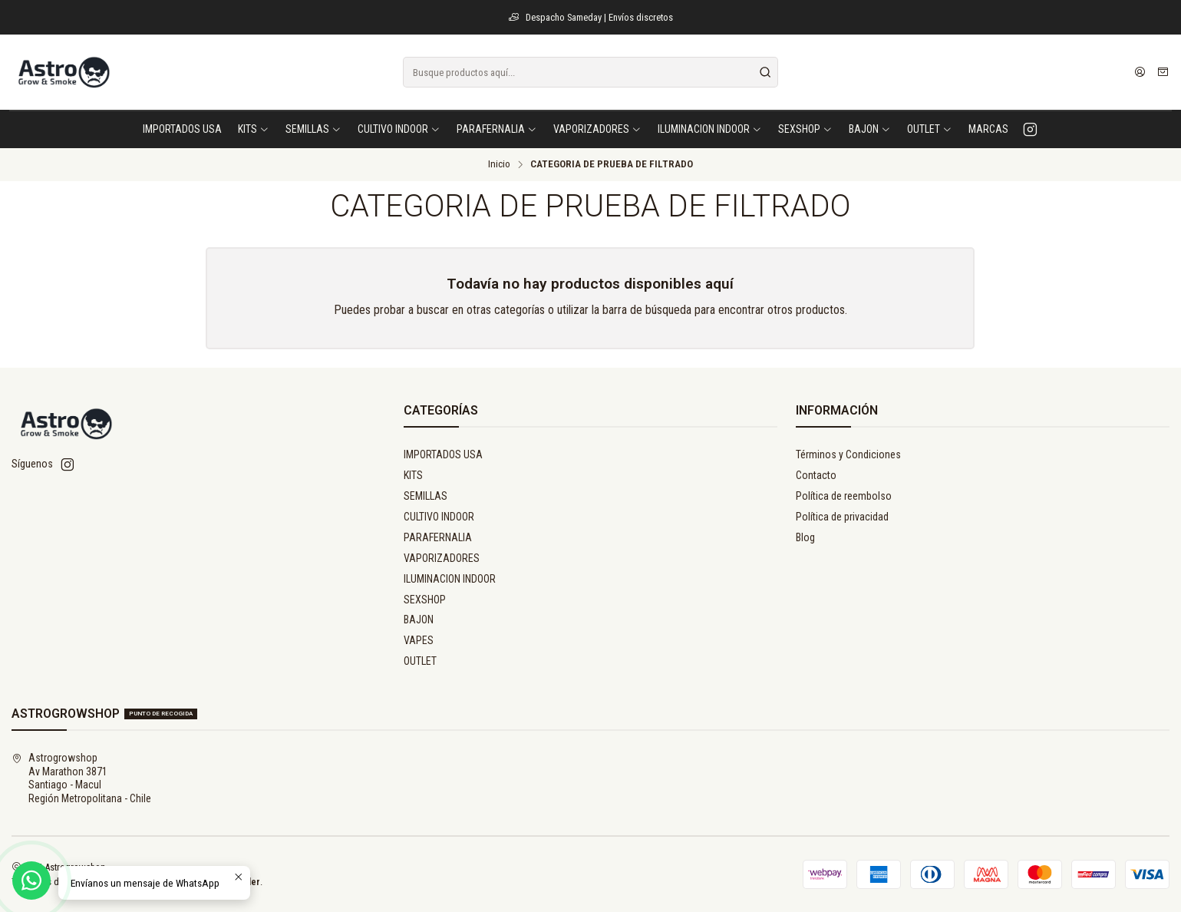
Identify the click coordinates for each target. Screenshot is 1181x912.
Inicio (499, 164)
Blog (805, 537)
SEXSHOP (425, 599)
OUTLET (420, 661)
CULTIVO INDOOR (439, 517)
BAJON (419, 619)
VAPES (419, 640)
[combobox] (590, 72)
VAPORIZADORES (442, 558)
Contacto (816, 475)
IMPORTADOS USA (443, 454)
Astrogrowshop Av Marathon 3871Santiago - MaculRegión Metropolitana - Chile (81, 778)
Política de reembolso (844, 496)
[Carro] (1163, 72)
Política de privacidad (842, 517)
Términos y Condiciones (848, 454)
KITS (413, 475)
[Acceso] (1140, 72)
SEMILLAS (425, 496)
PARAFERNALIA (438, 537)
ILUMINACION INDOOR (450, 579)
